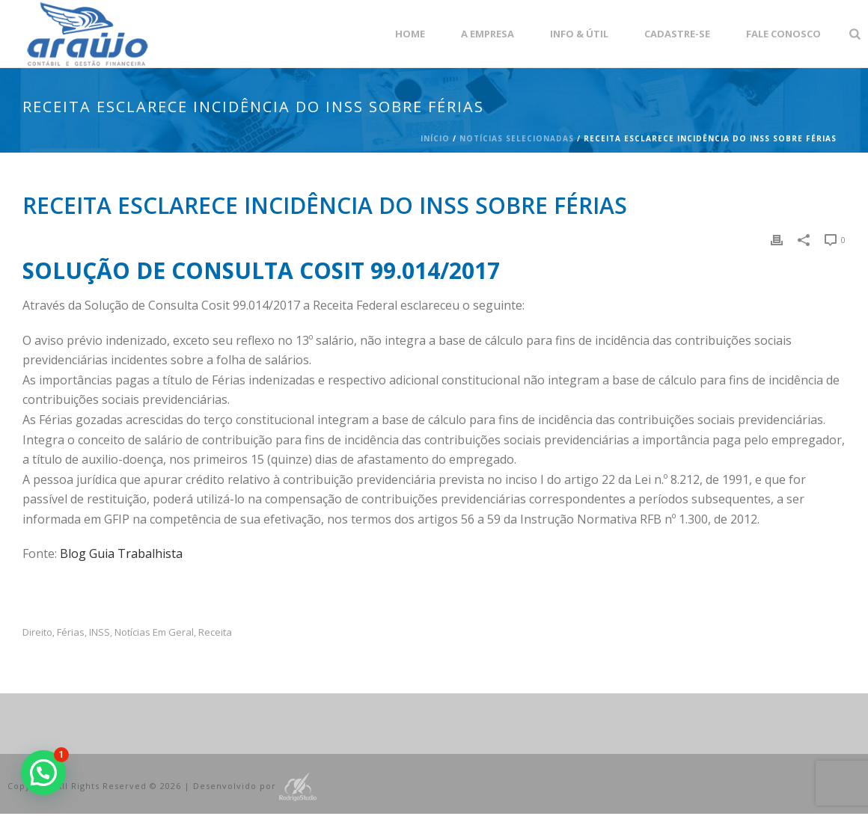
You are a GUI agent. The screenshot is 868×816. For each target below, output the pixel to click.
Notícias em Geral (154, 632)
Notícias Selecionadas (516, 138)
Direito (37, 632)
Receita (215, 632)
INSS (99, 632)
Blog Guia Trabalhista (121, 553)
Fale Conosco (783, 33)
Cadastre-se (677, 33)
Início (435, 138)
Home (410, 33)
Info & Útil (579, 33)
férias (71, 632)
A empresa (487, 33)
